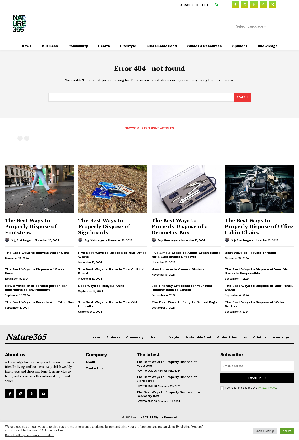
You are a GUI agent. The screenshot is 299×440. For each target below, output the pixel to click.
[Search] (242, 99)
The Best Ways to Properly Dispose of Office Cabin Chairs (259, 228)
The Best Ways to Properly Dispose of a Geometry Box (180, 228)
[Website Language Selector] (251, 26)
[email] (257, 368)
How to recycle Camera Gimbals (178, 271)
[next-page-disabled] (26, 140)
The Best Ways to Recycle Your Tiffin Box (39, 304)
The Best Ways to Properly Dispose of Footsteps (31, 228)
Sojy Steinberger (21, 242)
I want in (257, 380)
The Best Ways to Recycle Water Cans (37, 255)
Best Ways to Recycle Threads (250, 255)
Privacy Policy (267, 389)
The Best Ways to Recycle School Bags (184, 304)
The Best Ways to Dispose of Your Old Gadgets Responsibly (256, 273)
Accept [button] (287, 431)
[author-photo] (7, 242)
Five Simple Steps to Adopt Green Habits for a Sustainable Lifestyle (186, 257)
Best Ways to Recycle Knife (101, 288)
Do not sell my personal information (29, 435)
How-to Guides (147, 372)
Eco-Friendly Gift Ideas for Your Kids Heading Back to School (182, 290)
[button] (217, 5)
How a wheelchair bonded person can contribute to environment (36, 290)
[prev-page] (20, 140)
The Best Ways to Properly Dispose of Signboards (104, 228)
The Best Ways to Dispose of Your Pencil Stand (259, 290)
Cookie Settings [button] (264, 431)
